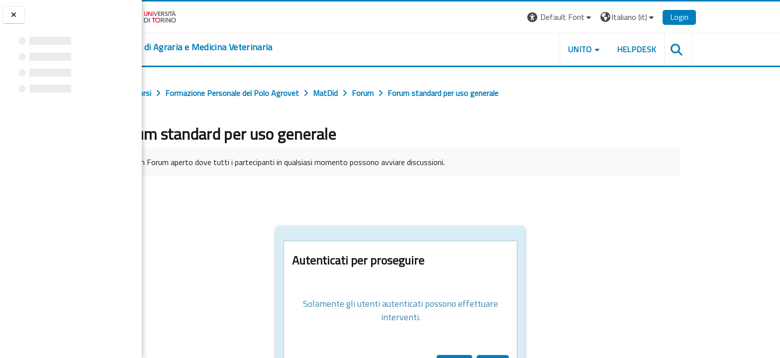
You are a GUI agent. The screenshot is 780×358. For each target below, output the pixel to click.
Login (735, 17)
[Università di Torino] (201, 16)
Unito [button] (635, 49)
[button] (615, 17)
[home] (250, 47)
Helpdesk (692, 49)
